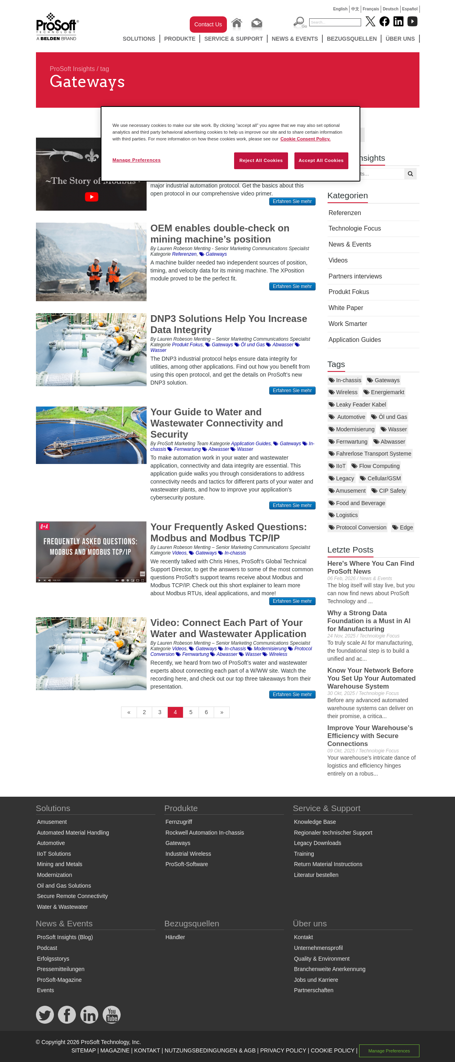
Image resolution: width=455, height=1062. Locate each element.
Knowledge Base (315, 822)
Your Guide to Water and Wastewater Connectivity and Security (217, 423)
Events (45, 990)
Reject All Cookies (261, 160)
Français (371, 9)
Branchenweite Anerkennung (330, 969)
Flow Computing (375, 466)
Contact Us (208, 24)
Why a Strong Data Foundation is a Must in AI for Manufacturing (369, 621)
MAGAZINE (114, 1050)
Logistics (343, 515)
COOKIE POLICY (332, 1050)
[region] (230, 144)
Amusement (347, 491)
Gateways (383, 380)
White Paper (346, 307)
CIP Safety (389, 491)
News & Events (295, 39)
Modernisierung (352, 429)
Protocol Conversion (358, 527)
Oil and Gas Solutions (64, 885)
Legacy (341, 478)
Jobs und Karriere (316, 980)
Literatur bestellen (316, 875)
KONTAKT (147, 1050)
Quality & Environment (322, 958)
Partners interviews (355, 276)
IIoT (337, 466)
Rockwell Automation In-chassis (204, 832)
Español (410, 9)
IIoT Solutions (54, 854)
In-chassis (345, 380)
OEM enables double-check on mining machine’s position (220, 234)
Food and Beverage (357, 503)
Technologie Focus (355, 228)
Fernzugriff (178, 822)
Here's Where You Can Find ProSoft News (371, 567)
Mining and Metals (60, 864)
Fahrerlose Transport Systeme (370, 453)
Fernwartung (348, 441)
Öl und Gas (389, 417)
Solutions (139, 39)
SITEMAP (84, 1050)
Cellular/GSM (380, 478)
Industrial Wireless (188, 854)
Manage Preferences (389, 1050)
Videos (338, 260)
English (340, 9)
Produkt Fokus (349, 291)
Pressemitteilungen (61, 969)
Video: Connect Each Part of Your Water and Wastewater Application (229, 628)
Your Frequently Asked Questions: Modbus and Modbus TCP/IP (229, 532)
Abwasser (389, 441)
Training (304, 854)
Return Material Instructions (328, 864)
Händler (175, 937)
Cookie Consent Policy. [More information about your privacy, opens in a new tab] (305, 138)
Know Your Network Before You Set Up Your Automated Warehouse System (372, 678)
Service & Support (233, 39)
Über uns (400, 39)
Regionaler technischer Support (333, 832)
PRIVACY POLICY (283, 1050)
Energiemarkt (384, 392)
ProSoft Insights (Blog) (65, 937)
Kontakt (303, 937)
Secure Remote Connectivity (72, 896)
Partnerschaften (314, 990)
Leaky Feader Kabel (357, 404)
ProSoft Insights (72, 68)
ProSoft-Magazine (59, 980)
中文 (355, 9)
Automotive (347, 417)
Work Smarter (348, 323)
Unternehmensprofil (318, 948)
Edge (402, 527)
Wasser (394, 429)
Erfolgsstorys (53, 958)
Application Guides (355, 339)
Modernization (54, 875)
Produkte (180, 39)
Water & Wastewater (62, 907)
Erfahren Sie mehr (292, 201)
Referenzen (345, 212)
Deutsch (390, 9)
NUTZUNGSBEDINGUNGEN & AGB (210, 1050)
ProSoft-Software (186, 864)
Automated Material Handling (73, 832)
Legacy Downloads (317, 843)
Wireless (343, 392)
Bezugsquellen (352, 39)
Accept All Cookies (321, 160)
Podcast (47, 948)
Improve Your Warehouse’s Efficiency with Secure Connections (370, 736)
